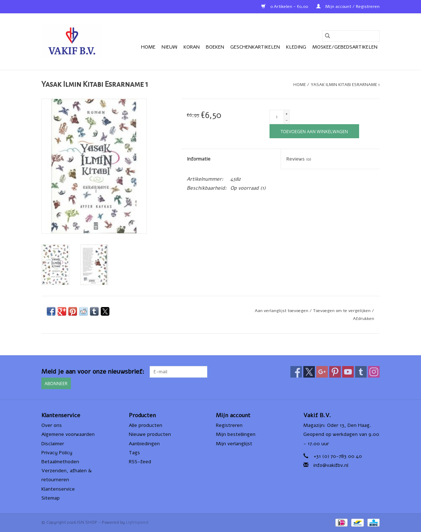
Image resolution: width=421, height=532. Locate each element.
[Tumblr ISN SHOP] (361, 372)
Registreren (229, 425)
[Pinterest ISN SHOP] (335, 372)
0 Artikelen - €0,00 (285, 6)
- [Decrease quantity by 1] (286, 120)
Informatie (198, 158)
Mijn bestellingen (235, 434)
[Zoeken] (351, 36)
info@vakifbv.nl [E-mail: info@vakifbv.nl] (330, 465)
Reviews (298, 158)
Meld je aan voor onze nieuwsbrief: (92, 371)
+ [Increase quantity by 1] (286, 114)
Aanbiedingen (144, 443)
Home (148, 47)
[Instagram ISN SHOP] (374, 372)
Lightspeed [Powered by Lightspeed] (137, 522)
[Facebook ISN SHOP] (296, 372)
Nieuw (169, 47)
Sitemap (50, 498)
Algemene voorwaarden (68, 434)
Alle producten (145, 425)
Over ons (51, 425)
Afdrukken (363, 318)
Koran (192, 47)
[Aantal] (277, 117)
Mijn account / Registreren (348, 6)
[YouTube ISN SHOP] (348, 372)
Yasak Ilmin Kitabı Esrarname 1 (345, 84)
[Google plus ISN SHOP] (322, 372)
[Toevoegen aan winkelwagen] (314, 131)
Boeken (215, 47)
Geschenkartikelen (255, 47)
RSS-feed (140, 461)
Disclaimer (52, 443)
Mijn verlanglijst (234, 443)
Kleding (296, 47)
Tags (134, 452)
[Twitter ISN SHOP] (309, 372)
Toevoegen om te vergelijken (342, 311)
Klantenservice (58, 489)
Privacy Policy (56, 452)
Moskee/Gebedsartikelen (344, 47)
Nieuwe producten (150, 434)
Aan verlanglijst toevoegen (282, 311)
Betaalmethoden (60, 461)
